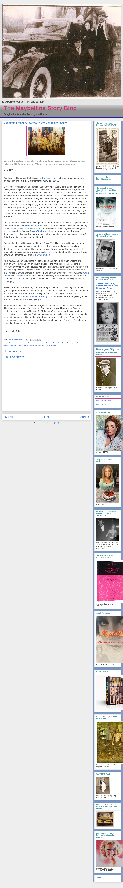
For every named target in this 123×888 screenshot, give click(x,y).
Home (46, 417)
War (40, 255)
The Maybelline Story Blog (40, 108)
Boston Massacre (34, 343)
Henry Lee (20, 276)
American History (14, 343)
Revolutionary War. (34, 225)
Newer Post (8, 417)
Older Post (84, 417)
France (64, 343)
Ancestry (24, 343)
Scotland (20, 345)
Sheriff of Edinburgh (30, 345)
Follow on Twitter (102, 404)
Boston (33, 231)
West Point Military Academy (34, 296)
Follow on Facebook (103, 400)
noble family (77, 343)
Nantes (69, 343)
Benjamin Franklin (50, 178)
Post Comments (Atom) (51, 423)
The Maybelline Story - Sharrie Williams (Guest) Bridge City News (107, 285)
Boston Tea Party (46, 343)
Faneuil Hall (16, 228)
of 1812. (46, 255)
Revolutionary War (10, 345)
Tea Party (41, 231)
